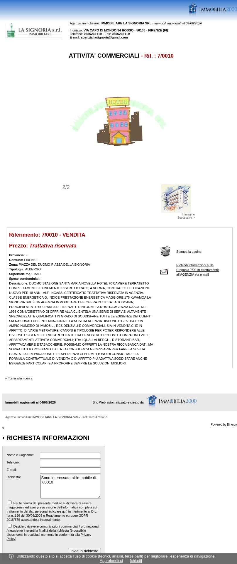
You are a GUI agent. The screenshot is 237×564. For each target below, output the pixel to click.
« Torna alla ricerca (19, 378)
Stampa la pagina (189, 251)
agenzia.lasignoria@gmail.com (104, 37)
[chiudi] (136, 560)
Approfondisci (111, 560)
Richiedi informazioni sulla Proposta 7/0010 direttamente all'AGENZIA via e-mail (197, 269)
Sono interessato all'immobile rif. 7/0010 (70, 486)
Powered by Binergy (224, 424)
